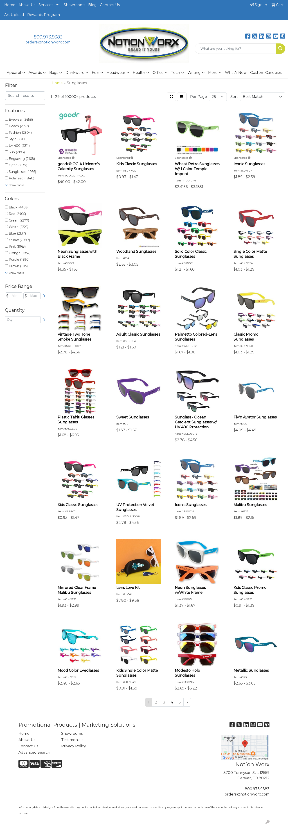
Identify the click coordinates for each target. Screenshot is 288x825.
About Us (26, 5)
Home (9, 5)
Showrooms (74, 5)
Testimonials (72, 740)
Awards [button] (35, 72)
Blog (92, 5)
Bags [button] (53, 72)
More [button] (213, 72)
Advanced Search (34, 752)
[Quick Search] (235, 48)
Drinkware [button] (74, 72)
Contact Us (110, 5)
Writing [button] (194, 72)
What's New (236, 72)
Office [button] (158, 72)
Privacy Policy (73, 746)
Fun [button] (95, 72)
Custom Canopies (265, 72)
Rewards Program (43, 15)
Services (45, 5)
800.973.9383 (48, 37)
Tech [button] (175, 72)
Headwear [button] (116, 72)
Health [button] (139, 72)
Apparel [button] (14, 72)
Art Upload (14, 15)
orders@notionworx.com (48, 42)
